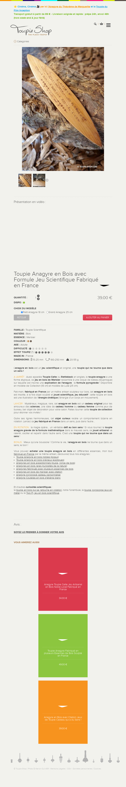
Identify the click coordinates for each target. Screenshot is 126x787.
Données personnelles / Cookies (87, 769)
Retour (21, 317)
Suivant (47, 180)
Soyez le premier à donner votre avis (39, 532)
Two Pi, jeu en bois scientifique (42, 493)
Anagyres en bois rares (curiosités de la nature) (41, 466)
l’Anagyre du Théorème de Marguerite (69, 6)
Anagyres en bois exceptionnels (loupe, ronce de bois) (45, 463)
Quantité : (20, 297)
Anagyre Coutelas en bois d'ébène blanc (38, 477)
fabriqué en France (24, 454)
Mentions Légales (57, 769)
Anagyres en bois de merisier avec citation (39, 472)
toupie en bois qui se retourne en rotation (39, 490)
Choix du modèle (25, 308)
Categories (21, 41)
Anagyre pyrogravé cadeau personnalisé (38, 475)
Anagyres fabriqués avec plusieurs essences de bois (44, 469)
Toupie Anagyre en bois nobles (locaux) (37, 457)
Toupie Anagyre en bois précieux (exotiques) (40, 460)
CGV (69, 769)
